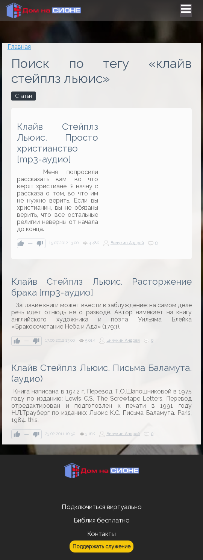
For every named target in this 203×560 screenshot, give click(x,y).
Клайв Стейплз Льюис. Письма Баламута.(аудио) (101, 373)
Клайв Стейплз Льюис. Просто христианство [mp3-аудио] (57, 143)
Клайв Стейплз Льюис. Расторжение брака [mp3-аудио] (101, 287)
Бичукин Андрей (127, 242)
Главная (19, 46)
